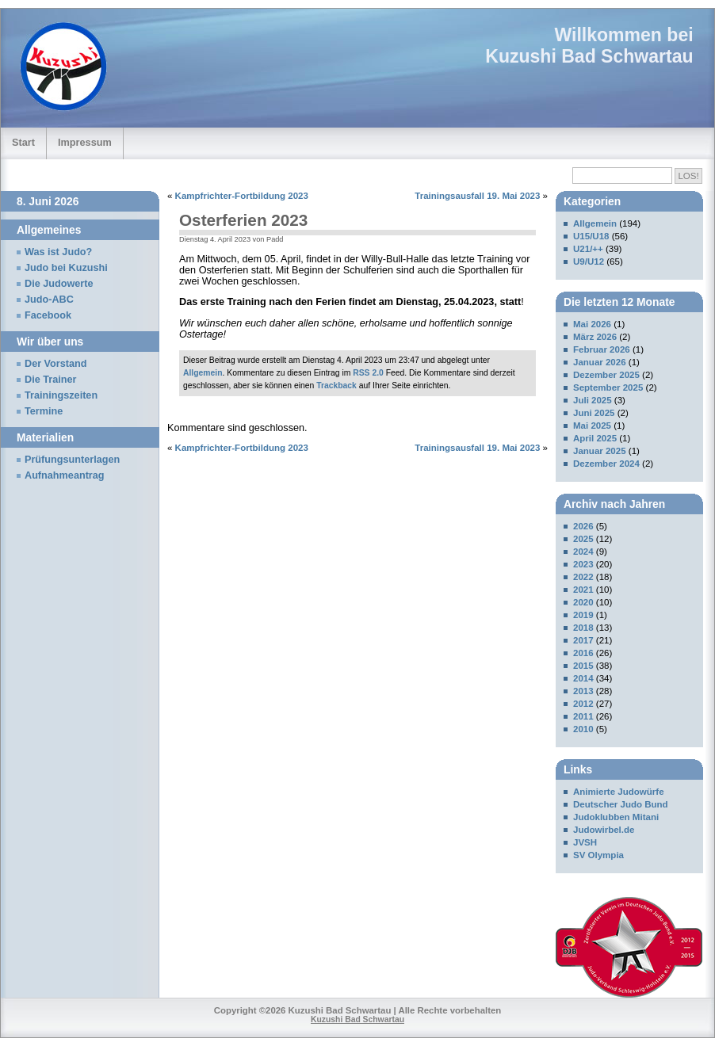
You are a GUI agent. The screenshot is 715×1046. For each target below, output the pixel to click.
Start (23, 142)
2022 (583, 577)
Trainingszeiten (61, 395)
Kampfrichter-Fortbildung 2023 (241, 195)
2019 (583, 615)
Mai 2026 (592, 324)
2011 (583, 716)
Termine (44, 411)
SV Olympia (598, 855)
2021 (583, 589)
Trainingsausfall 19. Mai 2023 (477, 195)
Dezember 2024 (606, 463)
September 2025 (608, 387)
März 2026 (595, 337)
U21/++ (588, 249)
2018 (583, 627)
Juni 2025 (594, 413)
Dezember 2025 (606, 375)
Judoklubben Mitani (616, 817)
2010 (583, 729)
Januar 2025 (599, 451)
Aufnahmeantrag (65, 475)
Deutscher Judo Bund (620, 804)
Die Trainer (50, 379)
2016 (583, 653)
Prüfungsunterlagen (72, 459)
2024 (583, 551)
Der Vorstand (56, 363)
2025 (583, 539)
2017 (583, 640)
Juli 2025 (592, 400)
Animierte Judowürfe (618, 791)
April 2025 (595, 438)
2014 (583, 678)
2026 (583, 526)
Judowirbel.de (603, 829)
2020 (583, 602)
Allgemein (203, 372)
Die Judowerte (59, 283)
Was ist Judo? (58, 252)
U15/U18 (591, 236)
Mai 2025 (592, 425)
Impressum (85, 142)
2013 (583, 691)
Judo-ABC (49, 299)
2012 (583, 703)
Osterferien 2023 (243, 220)
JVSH (585, 842)
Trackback (336, 385)
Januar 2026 (599, 362)
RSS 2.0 (368, 372)
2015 (583, 665)
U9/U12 (588, 261)
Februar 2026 (601, 349)
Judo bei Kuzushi (66, 267)
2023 (583, 564)
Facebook (48, 315)
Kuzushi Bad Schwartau (589, 56)
